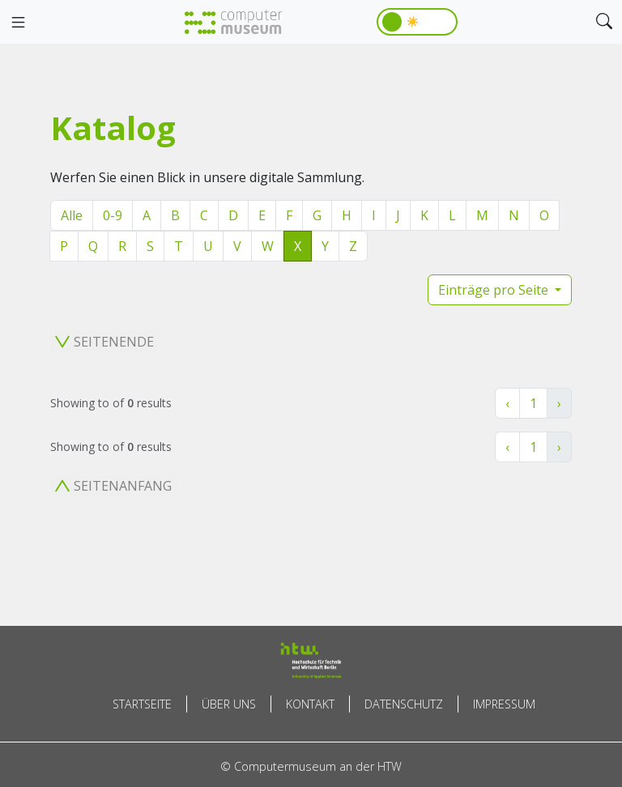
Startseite (142, 704)
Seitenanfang (113, 486)
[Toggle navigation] (18, 22)
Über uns (229, 704)
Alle (72, 215)
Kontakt (310, 704)
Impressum (504, 704)
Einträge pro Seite (495, 290)
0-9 (112, 215)
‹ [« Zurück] (507, 403)
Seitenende (104, 342)
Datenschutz (403, 704)
